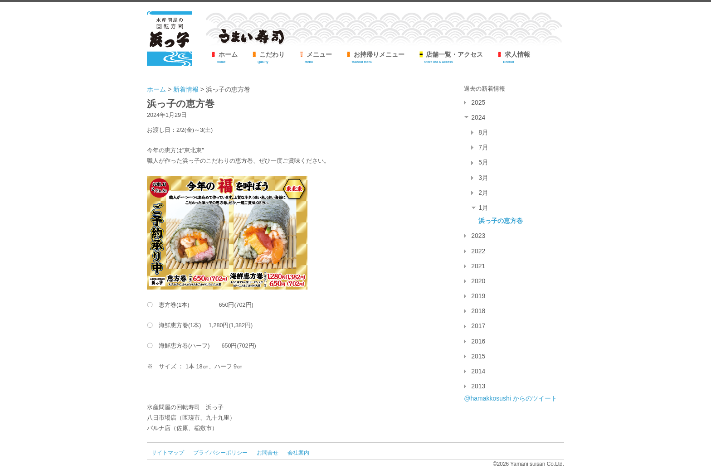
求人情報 (513, 57)
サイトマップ (167, 453)
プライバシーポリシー (220, 453)
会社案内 (298, 453)
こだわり (268, 57)
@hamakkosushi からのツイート (510, 398)
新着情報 (186, 89)
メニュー (315, 57)
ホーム (224, 57)
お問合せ (267, 453)
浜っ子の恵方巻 (500, 220)
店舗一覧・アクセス (450, 57)
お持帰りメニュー (375, 57)
